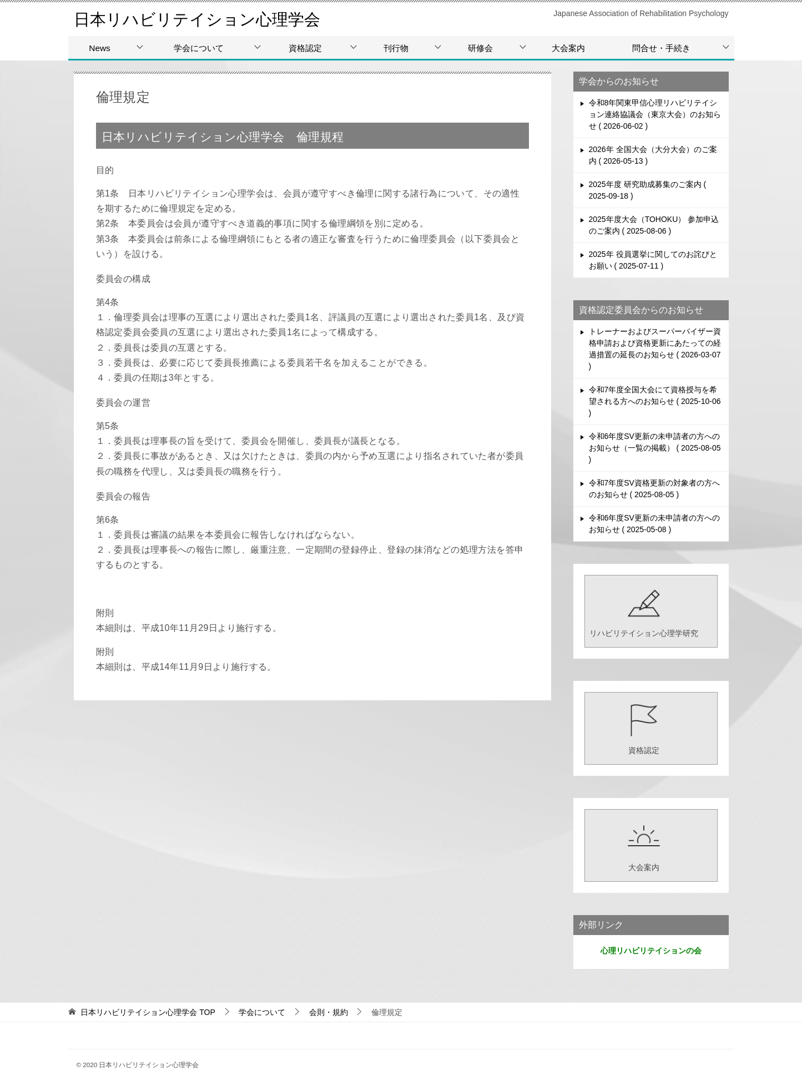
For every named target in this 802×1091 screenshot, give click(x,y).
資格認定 (305, 48)
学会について (199, 48)
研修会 (480, 48)
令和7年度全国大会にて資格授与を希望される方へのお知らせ (655, 401)
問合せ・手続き (661, 48)
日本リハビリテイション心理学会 (201, 19)
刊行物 (396, 48)
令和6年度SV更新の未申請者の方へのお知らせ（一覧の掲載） (655, 448)
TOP (147, 1012)
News (99, 48)
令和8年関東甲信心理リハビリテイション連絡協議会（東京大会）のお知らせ (655, 114)
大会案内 (568, 48)
